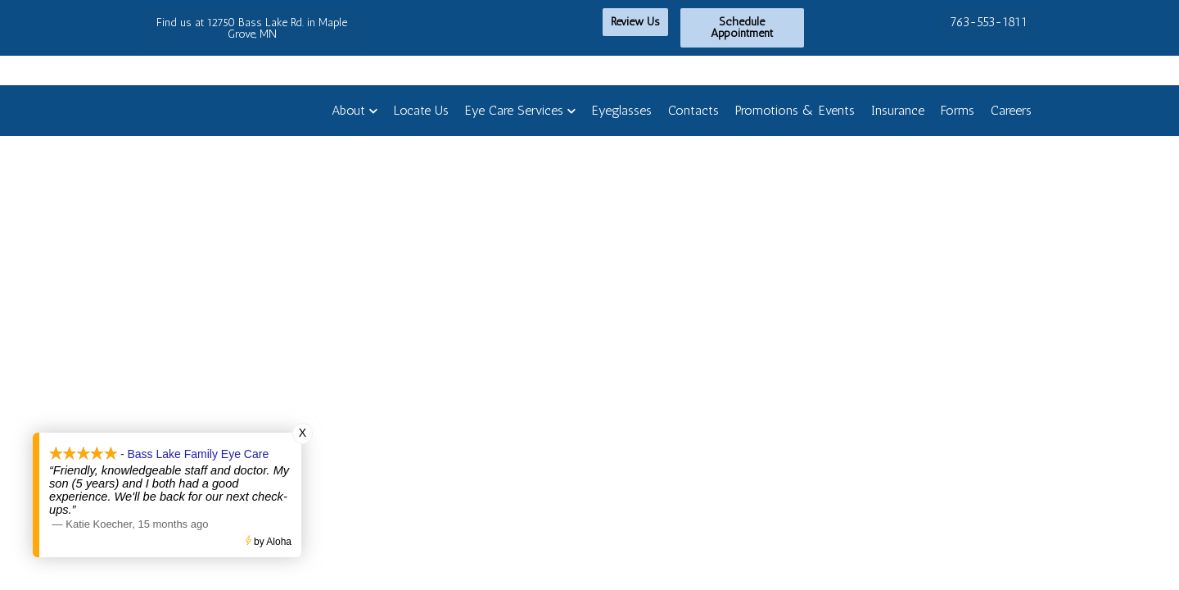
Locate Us (421, 110)
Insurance (897, 110)
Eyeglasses (622, 110)
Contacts (693, 110)
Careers (1011, 110)
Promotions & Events (795, 110)
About (348, 110)
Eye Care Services (514, 110)
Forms (957, 110)
